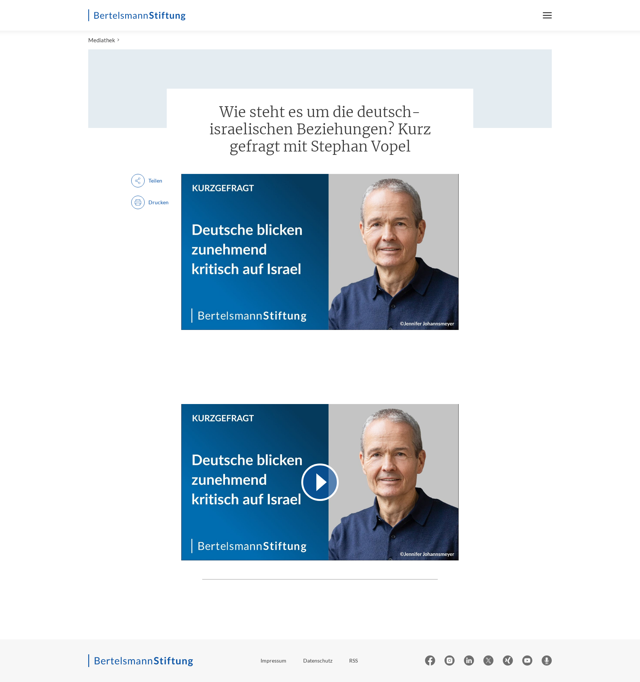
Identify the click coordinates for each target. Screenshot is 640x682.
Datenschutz (317, 660)
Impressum (273, 660)
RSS (353, 660)
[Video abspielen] (320, 482)
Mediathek (101, 40)
